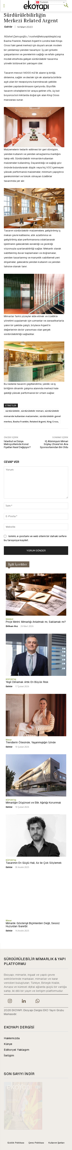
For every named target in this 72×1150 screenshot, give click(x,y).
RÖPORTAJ (11, 679)
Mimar (9, 740)
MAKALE (9, 619)
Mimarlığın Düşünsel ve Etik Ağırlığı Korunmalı (33, 802)
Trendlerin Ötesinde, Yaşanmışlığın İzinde (31, 742)
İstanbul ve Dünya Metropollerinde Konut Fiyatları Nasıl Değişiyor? (17, 444)
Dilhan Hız (12, 626)
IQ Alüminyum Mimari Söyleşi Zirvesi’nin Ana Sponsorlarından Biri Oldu (54, 444)
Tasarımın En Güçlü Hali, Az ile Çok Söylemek (34, 863)
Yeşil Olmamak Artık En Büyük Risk (27, 682)
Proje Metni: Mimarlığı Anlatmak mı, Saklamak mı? (36, 622)
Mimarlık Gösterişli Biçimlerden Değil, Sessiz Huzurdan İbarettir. (33, 924)
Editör (8, 27)
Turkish (42, 2)
